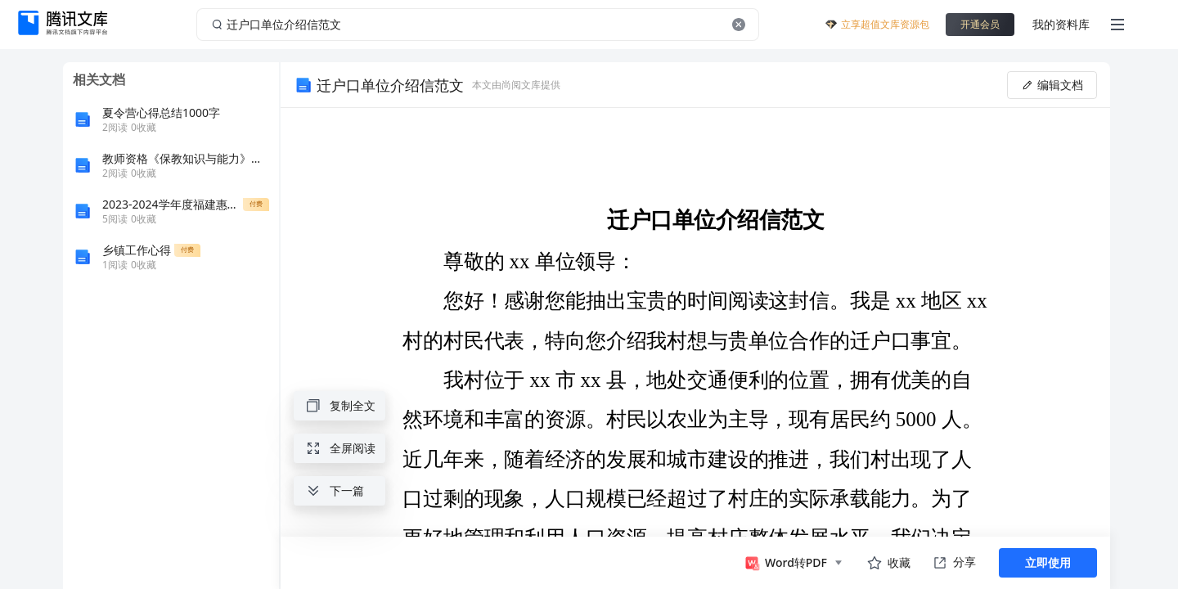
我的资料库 (1061, 24)
